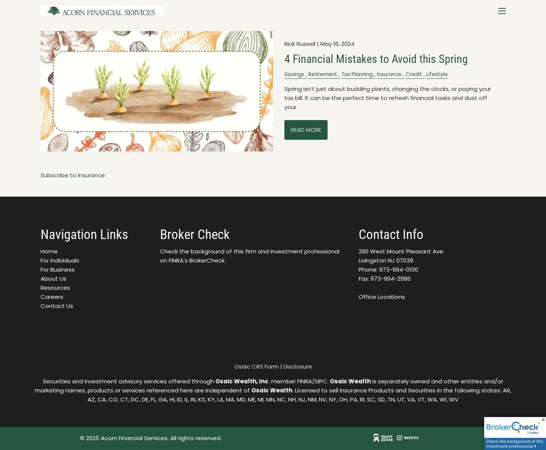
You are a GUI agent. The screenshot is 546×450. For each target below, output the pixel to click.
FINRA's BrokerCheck (196, 260)
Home (49, 251)
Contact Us (57, 306)
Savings (294, 74)
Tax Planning (357, 74)
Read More (306, 130)
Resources (55, 288)
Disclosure (298, 366)
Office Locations (382, 297)
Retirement (322, 74)
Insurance (389, 74)
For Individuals (60, 260)
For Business (58, 269)
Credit (414, 74)
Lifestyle (437, 74)
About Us (53, 279)
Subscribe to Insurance (73, 175)
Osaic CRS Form (256, 366)
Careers (52, 297)
